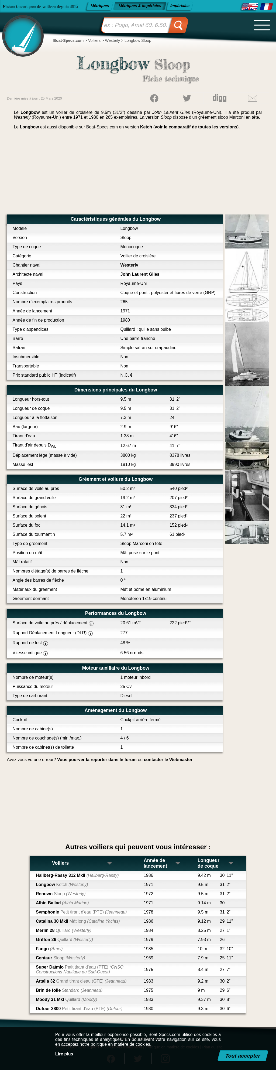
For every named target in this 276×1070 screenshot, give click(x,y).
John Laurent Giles (140, 274)
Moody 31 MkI (66, 999)
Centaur (60, 958)
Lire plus (64, 1054)
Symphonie (81, 912)
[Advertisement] (138, 174)
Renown (61, 893)
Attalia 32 (81, 981)
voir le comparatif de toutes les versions (196, 127)
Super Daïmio (79, 969)
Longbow (62, 884)
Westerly (129, 265)
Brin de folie (69, 990)
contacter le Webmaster (168, 759)
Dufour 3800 (79, 1008)
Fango (49, 948)
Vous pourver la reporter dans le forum (97, 759)
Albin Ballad (62, 903)
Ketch (146, 127)
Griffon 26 (64, 939)
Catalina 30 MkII (78, 921)
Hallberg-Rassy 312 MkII (77, 875)
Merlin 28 (63, 930)
